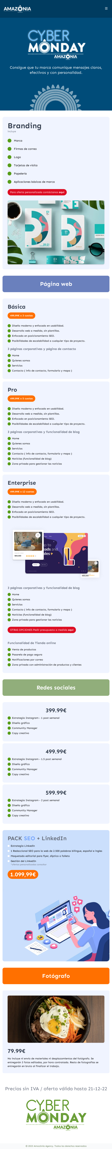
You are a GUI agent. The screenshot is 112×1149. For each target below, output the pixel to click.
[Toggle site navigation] (106, 8)
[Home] (17, 9)
